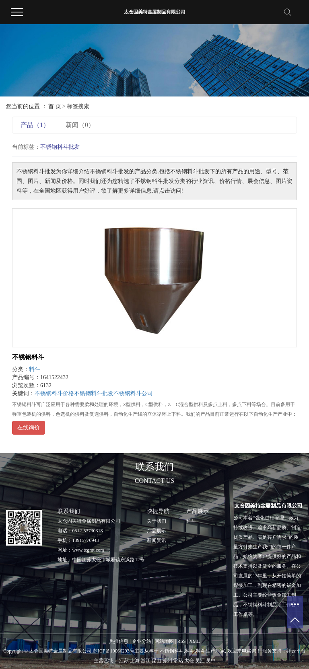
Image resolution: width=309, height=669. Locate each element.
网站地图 (164, 641)
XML (194, 641)
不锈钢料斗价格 (54, 393)
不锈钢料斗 (28, 357)
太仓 (189, 660)
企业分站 (141, 641)
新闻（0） (80, 124)
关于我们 (156, 521)
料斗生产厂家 (210, 651)
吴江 (200, 660)
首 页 (54, 106)
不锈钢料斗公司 (133, 393)
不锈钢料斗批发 (93, 393)
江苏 (124, 660)
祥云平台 (296, 651)
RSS (181, 641)
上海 (135, 660)
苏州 (167, 660)
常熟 (178, 660)
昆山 (156, 660)
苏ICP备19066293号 (113, 651)
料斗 (34, 369)
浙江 (145, 660)
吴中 (211, 660)
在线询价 (28, 428)
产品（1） (35, 124)
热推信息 (118, 641)
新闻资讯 (156, 540)
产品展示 (156, 531)
